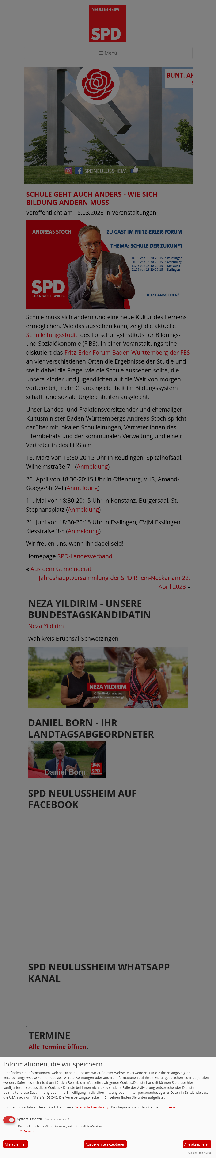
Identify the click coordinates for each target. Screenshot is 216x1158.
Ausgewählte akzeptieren (105, 1144)
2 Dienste (26, 1131)
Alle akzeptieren (197, 1144)
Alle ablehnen (16, 1144)
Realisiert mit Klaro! (199, 1152)
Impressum (170, 1107)
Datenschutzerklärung (91, 1107)
